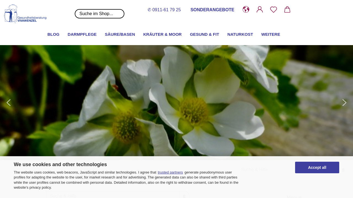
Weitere (270, 34)
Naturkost (240, 34)
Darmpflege (82, 34)
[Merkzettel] (273, 9)
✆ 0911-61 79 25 (164, 9)
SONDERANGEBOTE (212, 9)
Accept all (317, 167)
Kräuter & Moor (162, 34)
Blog (53, 34)
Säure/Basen (120, 34)
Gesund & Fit (204, 34)
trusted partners (170, 172)
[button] (246, 9)
